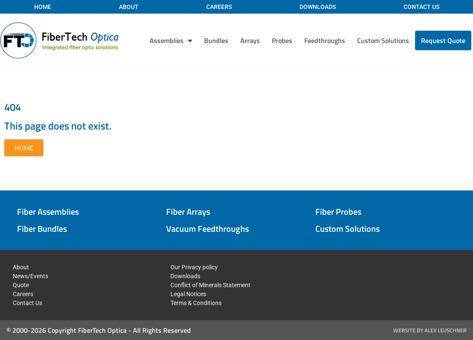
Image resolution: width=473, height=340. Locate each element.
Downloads (318, 6)
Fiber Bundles (42, 228)
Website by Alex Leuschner (430, 330)
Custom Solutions (383, 40)
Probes (282, 40)
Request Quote (443, 40)
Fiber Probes (338, 211)
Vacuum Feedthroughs (207, 228)
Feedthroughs (324, 40)
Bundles (216, 40)
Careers (219, 6)
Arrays (250, 40)
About (128, 6)
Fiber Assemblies (48, 211)
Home (42, 6)
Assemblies (171, 40)
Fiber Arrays (188, 211)
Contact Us (421, 6)
